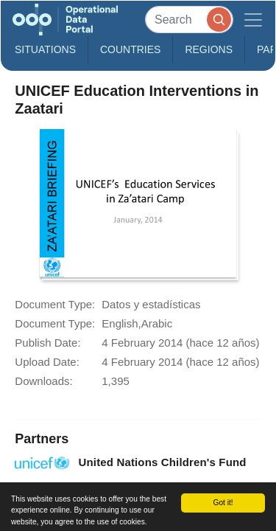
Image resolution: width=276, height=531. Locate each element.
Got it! (223, 503)
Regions (209, 49)
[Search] (189, 19)
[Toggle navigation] (253, 19)
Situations (45, 49)
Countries (130, 49)
